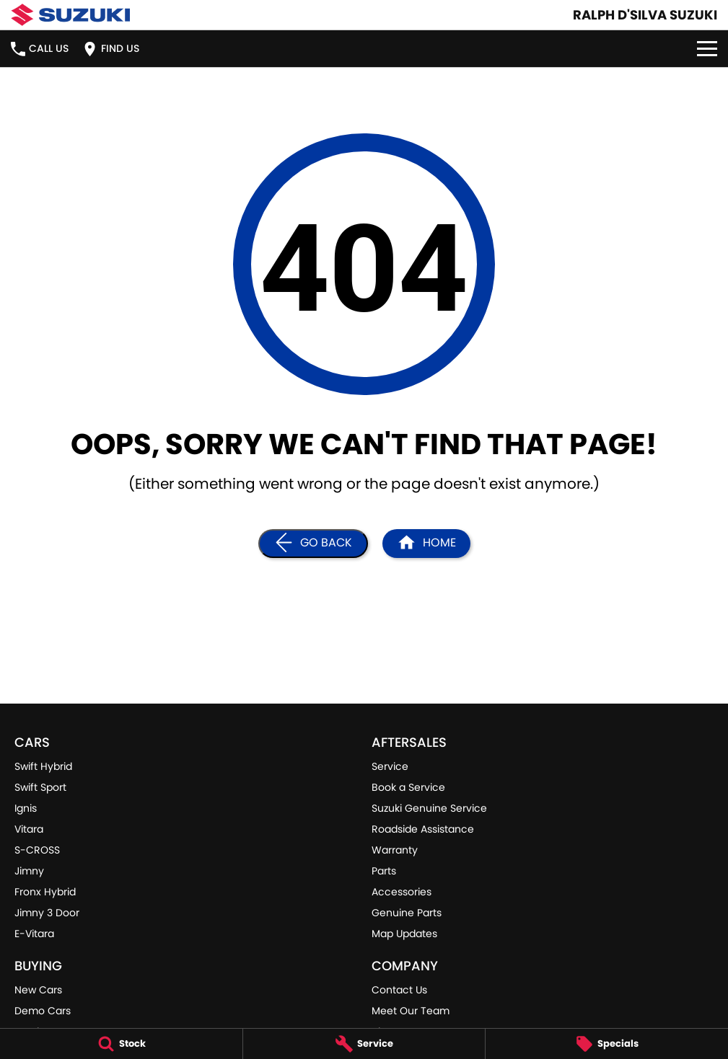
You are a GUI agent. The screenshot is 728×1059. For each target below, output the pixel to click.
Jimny (29, 871)
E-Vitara (34, 933)
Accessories (401, 892)
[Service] (364, 1044)
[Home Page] (426, 543)
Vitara (28, 829)
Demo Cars (42, 1010)
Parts (384, 871)
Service (390, 766)
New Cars (38, 990)
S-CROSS (37, 850)
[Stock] (121, 1044)
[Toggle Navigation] (707, 48)
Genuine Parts (407, 912)
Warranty (395, 850)
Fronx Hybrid (45, 892)
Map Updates (404, 933)
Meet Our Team (410, 1010)
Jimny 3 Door (46, 912)
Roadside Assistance (423, 829)
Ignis (25, 808)
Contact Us (399, 990)
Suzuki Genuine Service (429, 808)
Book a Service (408, 787)
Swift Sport (40, 787)
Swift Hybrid (43, 766)
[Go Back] (313, 543)
